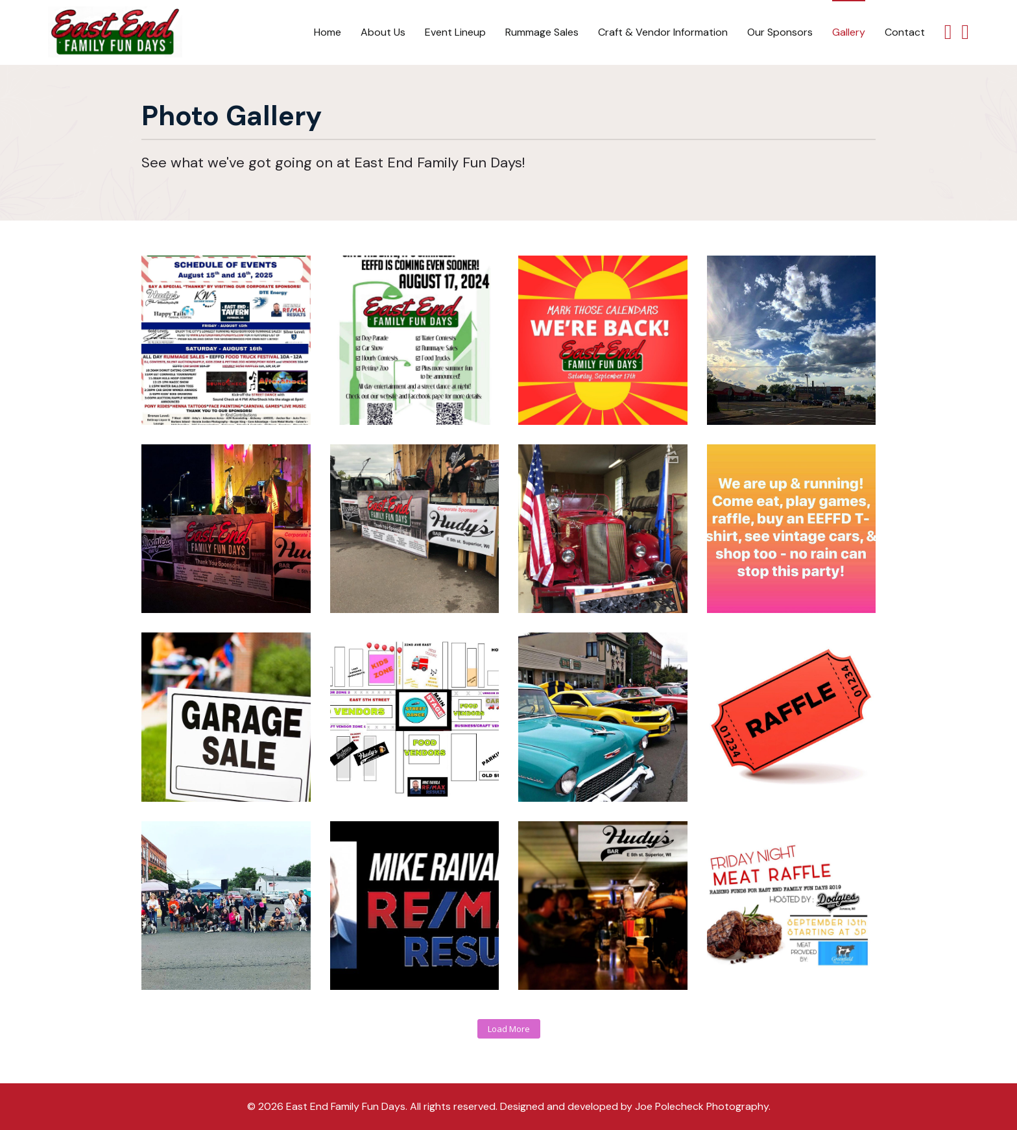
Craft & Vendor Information (663, 32)
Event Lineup (455, 32)
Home (327, 32)
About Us (383, 32)
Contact (905, 32)
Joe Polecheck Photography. (703, 1106)
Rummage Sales (542, 32)
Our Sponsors (780, 32)
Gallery (848, 32)
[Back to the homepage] (115, 32)
